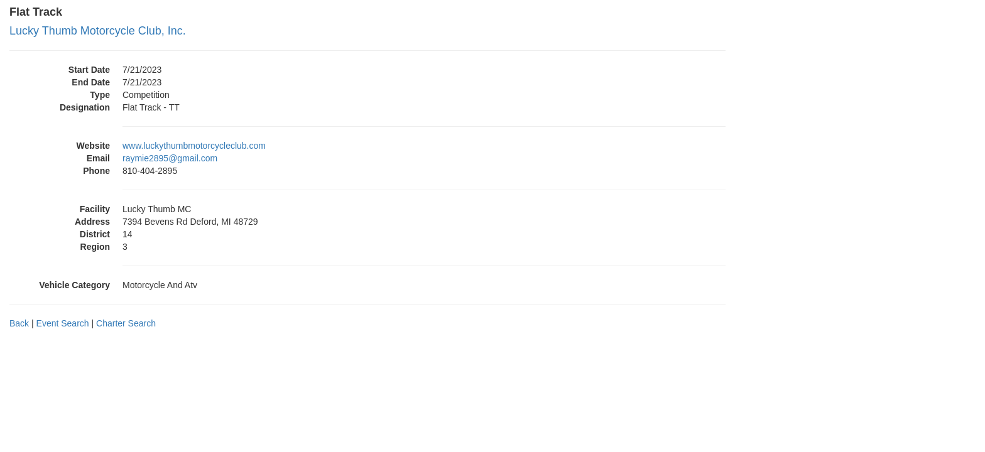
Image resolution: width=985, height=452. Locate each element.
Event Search (62, 323)
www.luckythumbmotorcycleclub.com (194, 146)
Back (19, 323)
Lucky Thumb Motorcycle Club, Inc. (97, 30)
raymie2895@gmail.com (169, 158)
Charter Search (126, 323)
